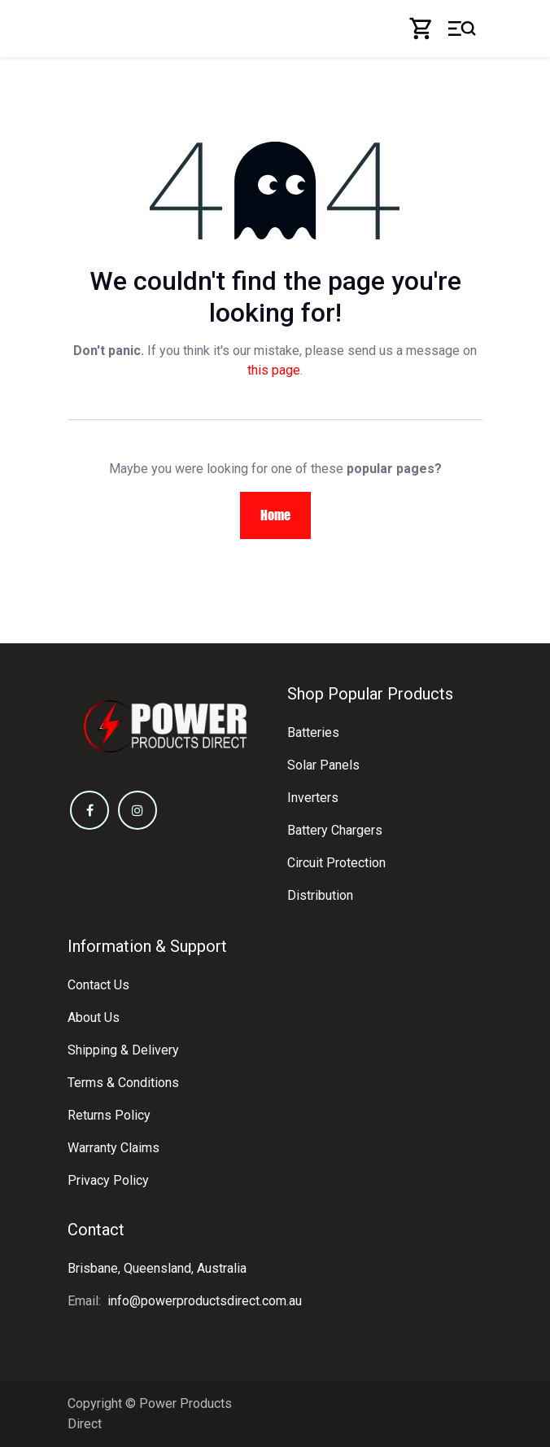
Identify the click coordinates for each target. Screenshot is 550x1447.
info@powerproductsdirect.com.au (204, 1301)
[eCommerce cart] (421, 28)
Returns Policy (109, 1115)
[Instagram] (137, 810)
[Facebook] (89, 810)
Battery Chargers (334, 830)
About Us (94, 1017)
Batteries (313, 732)
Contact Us (98, 985)
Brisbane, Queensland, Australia (157, 1268)
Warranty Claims (113, 1147)
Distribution (320, 895)
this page (273, 370)
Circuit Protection (336, 862)
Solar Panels (323, 765)
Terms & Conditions (123, 1082)
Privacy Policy (108, 1180)
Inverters (312, 797)
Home (275, 515)
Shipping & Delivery (123, 1050)
